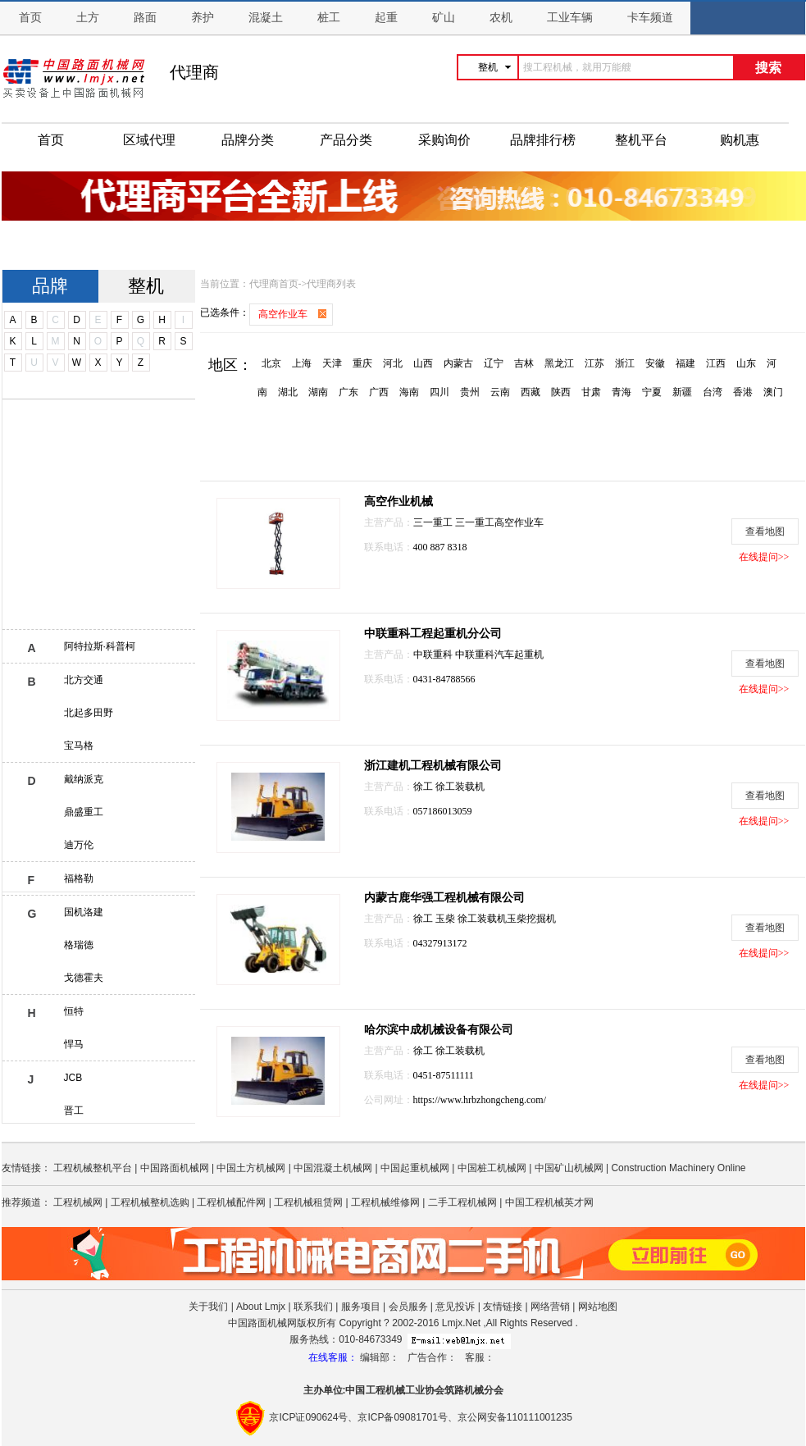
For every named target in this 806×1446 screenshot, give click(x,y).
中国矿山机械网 (569, 1168)
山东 (746, 363)
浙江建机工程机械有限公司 (433, 765)
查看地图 (765, 531)
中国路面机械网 (174, 1168)
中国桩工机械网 (492, 1168)
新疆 (682, 392)
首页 (30, 17)
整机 (146, 286)
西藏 (530, 392)
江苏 (594, 363)
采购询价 (444, 140)
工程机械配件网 (231, 1202)
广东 (348, 392)
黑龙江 (559, 363)
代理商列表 (331, 284)
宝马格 (78, 745)
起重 (386, 17)
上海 (302, 363)
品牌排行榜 (543, 140)
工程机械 (385, 1390)
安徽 (655, 363)
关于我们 (208, 1306)
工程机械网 (77, 1202)
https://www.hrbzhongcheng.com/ (480, 1100)
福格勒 (78, 878)
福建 (685, 363)
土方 (87, 17)
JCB (73, 1077)
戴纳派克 (83, 779)
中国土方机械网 (250, 1168)
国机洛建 (83, 912)
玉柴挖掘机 (531, 918)
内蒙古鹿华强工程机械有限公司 (444, 898)
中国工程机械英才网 (549, 1202)
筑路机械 (464, 1390)
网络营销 (550, 1306)
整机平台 (641, 140)
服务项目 (360, 1306)
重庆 (362, 363)
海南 (409, 392)
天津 (332, 363)
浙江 (625, 363)
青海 (621, 392)
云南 (500, 392)
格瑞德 (78, 945)
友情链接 (502, 1306)
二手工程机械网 (462, 1202)
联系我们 (313, 1306)
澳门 (773, 392)
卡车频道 (650, 17)
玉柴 (446, 918)
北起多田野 (88, 712)
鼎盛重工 (83, 812)
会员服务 (408, 1306)
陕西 (561, 392)
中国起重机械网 (414, 1168)
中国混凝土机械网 (333, 1168)
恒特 (74, 1011)
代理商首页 (273, 284)
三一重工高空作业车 (499, 522)
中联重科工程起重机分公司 (433, 633)
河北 (393, 363)
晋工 (74, 1110)
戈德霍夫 (83, 977)
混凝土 (265, 17)
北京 (271, 363)
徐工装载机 (460, 786)
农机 (501, 17)
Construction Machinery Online (678, 1168)
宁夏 (652, 392)
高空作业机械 (398, 501)
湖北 (288, 392)
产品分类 (346, 140)
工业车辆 (570, 17)
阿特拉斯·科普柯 (99, 646)
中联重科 (434, 654)
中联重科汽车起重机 (499, 654)
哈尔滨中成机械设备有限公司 (438, 1030)
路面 (145, 17)
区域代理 (149, 140)
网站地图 (597, 1306)
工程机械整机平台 (92, 1168)
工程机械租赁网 (308, 1202)
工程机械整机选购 (150, 1202)
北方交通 (83, 680)
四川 (439, 392)
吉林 (524, 363)
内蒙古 (458, 363)
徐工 (424, 786)
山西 (423, 363)
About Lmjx (260, 1306)
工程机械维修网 (385, 1202)
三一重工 (434, 522)
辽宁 (493, 363)
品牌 (50, 286)
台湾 (712, 392)
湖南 (318, 392)
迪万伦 (78, 845)
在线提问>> (764, 557)
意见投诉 (455, 1306)
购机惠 (739, 140)
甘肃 (591, 392)
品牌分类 (247, 140)
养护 (202, 17)
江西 (716, 363)
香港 (743, 392)
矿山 (443, 17)
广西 (379, 392)
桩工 (328, 17)
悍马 (74, 1044)
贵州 (470, 392)
